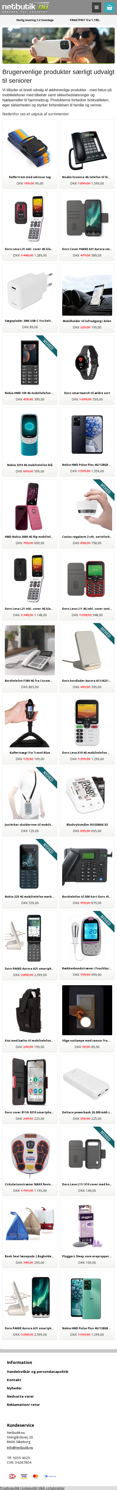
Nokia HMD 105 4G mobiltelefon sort (30, 393)
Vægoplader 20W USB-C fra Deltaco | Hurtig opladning (30, 321)
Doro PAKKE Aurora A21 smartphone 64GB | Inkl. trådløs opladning (30, 969)
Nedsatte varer (20, 1396)
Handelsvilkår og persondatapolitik (37, 1371)
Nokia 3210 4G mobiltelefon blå (30, 465)
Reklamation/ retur (23, 1404)
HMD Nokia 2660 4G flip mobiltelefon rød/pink (30, 537)
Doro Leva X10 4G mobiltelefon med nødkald (87, 753)
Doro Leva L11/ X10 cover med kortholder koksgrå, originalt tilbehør (87, 1184)
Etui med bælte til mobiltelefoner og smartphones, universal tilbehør (30, 1041)
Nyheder (14, 1388)
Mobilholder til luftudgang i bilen (87, 321)
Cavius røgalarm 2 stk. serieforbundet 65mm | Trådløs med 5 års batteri (87, 537)
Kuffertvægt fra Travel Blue (30, 753)
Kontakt (14, 1379)
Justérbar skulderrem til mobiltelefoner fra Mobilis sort (30, 825)
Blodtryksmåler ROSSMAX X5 (87, 825)
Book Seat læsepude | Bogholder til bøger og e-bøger (30, 1256)
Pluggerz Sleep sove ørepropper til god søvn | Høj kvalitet (87, 1256)
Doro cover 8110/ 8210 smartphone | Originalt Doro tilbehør (30, 1112)
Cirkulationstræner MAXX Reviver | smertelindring (30, 1184)
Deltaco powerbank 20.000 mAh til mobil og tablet (87, 1112)
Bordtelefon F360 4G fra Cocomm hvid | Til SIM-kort (30, 681)
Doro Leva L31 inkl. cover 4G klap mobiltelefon (30, 249)
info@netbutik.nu (20, 1447)
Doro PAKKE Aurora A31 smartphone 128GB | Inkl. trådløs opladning (30, 1328)
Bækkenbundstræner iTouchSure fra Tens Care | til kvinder (87, 968)
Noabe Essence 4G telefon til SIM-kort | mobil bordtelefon (87, 177)
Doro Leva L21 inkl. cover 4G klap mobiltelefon (30, 609)
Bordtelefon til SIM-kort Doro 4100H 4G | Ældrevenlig (87, 897)
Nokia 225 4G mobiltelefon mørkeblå (30, 897)
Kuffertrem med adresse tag (30, 177)
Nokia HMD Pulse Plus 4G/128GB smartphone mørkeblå (87, 465)
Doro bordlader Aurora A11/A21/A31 (87, 681)
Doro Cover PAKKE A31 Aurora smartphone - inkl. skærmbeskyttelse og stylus (87, 249)
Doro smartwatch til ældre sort (87, 393)
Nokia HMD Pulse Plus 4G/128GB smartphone (87, 1328)
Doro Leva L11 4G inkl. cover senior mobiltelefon (87, 609)
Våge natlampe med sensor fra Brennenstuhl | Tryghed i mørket (87, 1041)
